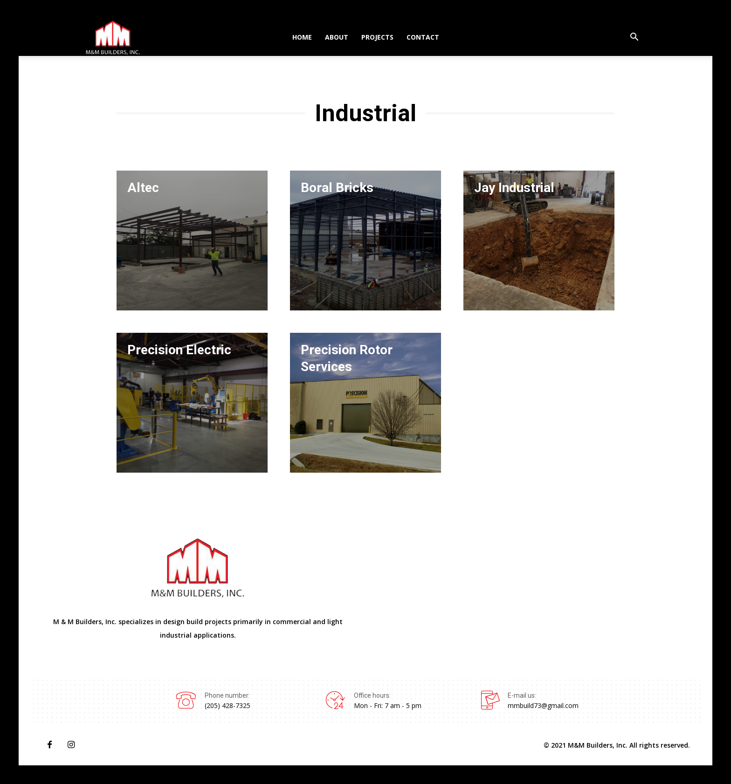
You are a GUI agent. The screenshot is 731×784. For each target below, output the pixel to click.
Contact (423, 37)
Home (302, 37)
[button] (634, 38)
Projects (377, 37)
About (336, 37)
